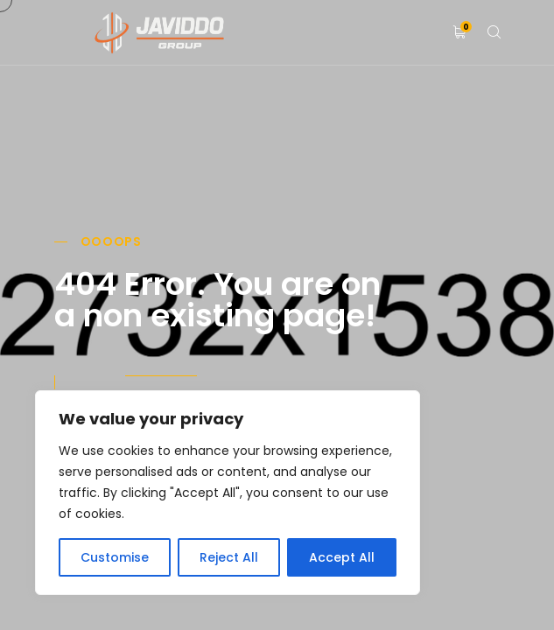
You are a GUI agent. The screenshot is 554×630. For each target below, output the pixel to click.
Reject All (229, 557)
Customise (115, 557)
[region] (227, 492)
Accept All (342, 557)
